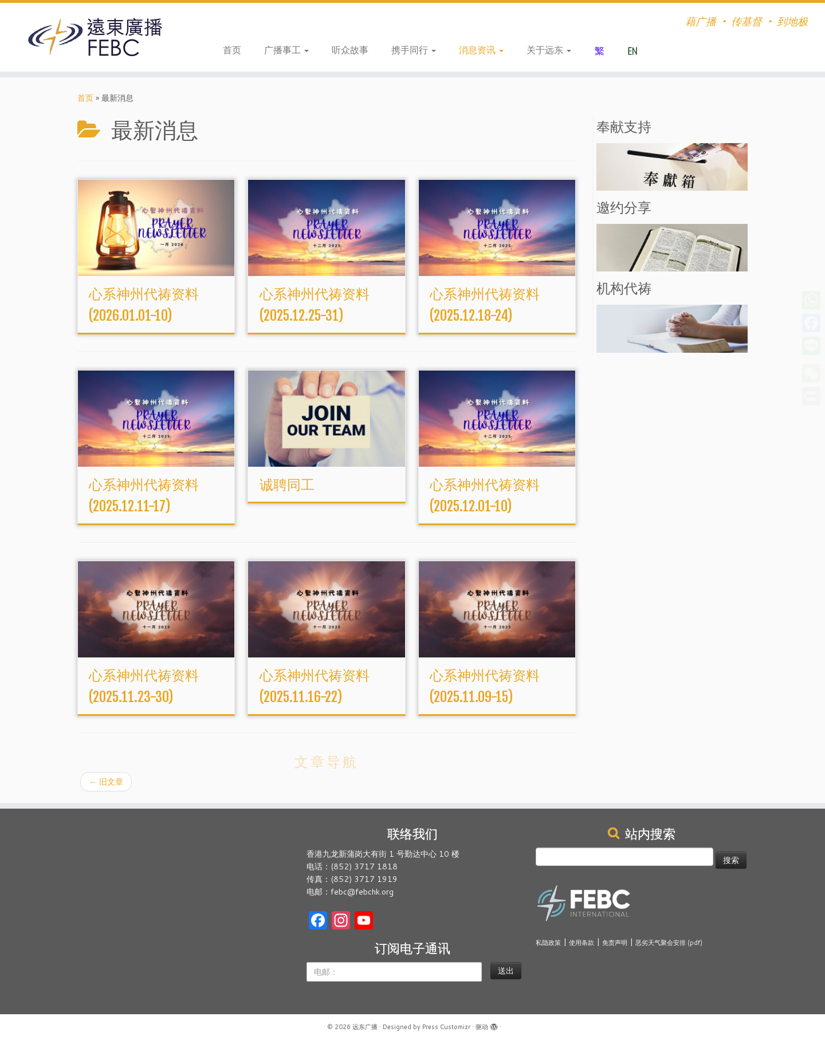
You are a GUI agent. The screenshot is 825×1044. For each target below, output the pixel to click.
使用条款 (581, 942)
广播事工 (286, 49)
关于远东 (549, 49)
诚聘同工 (287, 484)
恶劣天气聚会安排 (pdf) (668, 942)
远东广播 (365, 1026)
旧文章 (106, 781)
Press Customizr (446, 1026)
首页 (232, 49)
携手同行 (413, 49)
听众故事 (350, 49)
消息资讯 (481, 49)
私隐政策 (548, 942)
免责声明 (614, 942)
